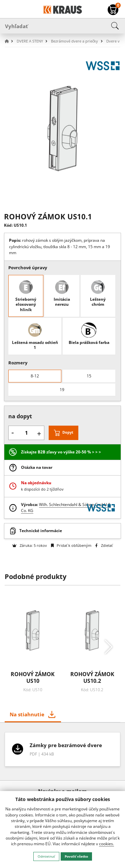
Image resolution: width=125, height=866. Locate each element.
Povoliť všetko (76, 856)
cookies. (106, 843)
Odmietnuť (46, 856)
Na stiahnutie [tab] (27, 714)
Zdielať (103, 545)
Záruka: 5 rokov (29, 545)
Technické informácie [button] (40, 530)
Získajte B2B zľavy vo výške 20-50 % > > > (61, 452)
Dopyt (67, 432)
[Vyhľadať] (62, 25)
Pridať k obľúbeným (71, 545)
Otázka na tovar (36, 467)
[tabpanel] (63, 751)
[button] (10, 41)
